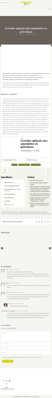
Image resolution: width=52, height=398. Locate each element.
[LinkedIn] (42, 221)
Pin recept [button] (36, 150)
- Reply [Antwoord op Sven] (22, 303)
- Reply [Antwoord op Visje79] (18, 269)
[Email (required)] (26, 348)
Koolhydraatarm (39, 212)
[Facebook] (36, 221)
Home (16, 34)
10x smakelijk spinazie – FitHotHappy (7, 311)
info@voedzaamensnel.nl (7, 389)
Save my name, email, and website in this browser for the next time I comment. (22, 357)
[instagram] (6, 381)
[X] (39, 221)
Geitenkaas (17, 213)
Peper (25, 213)
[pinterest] (6, 384)
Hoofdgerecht (32, 212)
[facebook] (3, 381)
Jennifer (4, 212)
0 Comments (3, 213)
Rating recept (4, 329)
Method (48, 171)
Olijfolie (21, 213)
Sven (9, 303)
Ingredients (4, 171)
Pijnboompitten (30, 213)
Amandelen (12, 213)
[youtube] (9, 381)
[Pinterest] (45, 221)
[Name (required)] (26, 344)
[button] (22, 181)
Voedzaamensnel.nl (18, 397)
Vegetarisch (45, 212)
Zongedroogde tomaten (45, 213)
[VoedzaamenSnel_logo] (26, 2)
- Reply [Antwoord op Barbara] (18, 283)
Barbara (7, 283)
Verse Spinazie (37, 213)
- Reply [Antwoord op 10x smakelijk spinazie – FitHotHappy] (26, 311)
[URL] (26, 352)
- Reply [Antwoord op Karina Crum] (22, 292)
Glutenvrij (27, 212)
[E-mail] (48, 221)
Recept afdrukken (26, 150)
